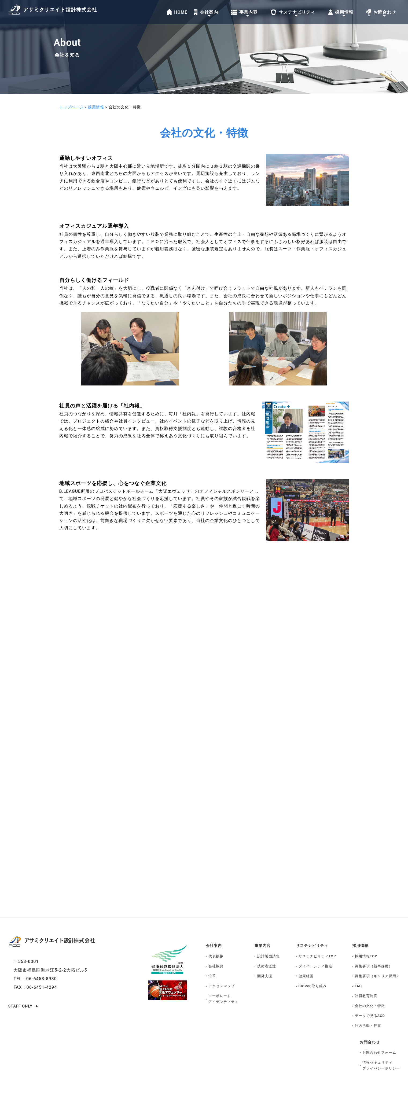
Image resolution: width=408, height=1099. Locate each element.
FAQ (358, 973)
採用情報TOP (366, 943)
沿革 (212, 963)
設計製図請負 (268, 943)
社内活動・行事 (368, 1013)
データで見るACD (370, 1003)
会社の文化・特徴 (370, 993)
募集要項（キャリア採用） (377, 963)
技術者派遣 (266, 953)
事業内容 (264, 932)
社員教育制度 (366, 983)
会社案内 (215, 932)
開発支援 (264, 963)
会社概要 (215, 953)
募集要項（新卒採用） (373, 953)
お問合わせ (371, 1029)
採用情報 (361, 932)
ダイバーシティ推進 (315, 953)
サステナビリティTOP (317, 943)
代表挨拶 (215, 943)
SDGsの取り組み (313, 973)
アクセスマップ (221, 973)
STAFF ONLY (21, 993)
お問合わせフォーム (379, 1040)
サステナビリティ (314, 932)
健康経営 (306, 963)
